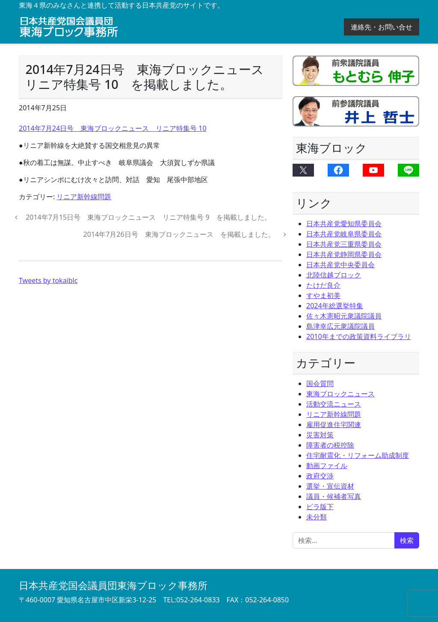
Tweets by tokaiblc (48, 280)
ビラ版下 (320, 506)
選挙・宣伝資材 (330, 486)
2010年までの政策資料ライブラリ (358, 336)
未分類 (316, 517)
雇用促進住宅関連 (333, 424)
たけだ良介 (323, 285)
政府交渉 (320, 476)
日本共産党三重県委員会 (344, 244)
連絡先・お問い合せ (381, 27)
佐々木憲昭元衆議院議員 (344, 316)
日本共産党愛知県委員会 (344, 223)
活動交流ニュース (333, 404)
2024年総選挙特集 (334, 305)
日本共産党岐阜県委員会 (344, 234)
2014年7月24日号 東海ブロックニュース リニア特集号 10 (113, 128)
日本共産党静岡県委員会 (344, 254)
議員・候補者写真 (333, 496)
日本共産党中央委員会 (340, 264)
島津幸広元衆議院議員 (340, 326)
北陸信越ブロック (333, 275)
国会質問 (320, 383)
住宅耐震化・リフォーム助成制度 (357, 455)
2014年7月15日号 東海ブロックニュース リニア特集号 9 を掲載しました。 (147, 217)
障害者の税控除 (330, 445)
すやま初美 (323, 295)
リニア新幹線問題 (83, 196)
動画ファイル (326, 465)
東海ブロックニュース (340, 393)
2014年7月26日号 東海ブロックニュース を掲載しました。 (180, 234)
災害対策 (320, 434)
